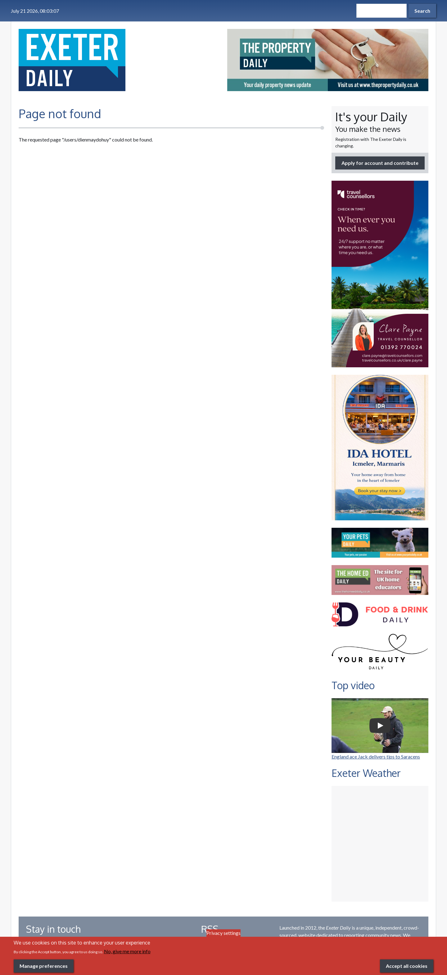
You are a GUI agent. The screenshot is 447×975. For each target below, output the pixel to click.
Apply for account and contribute (379, 163)
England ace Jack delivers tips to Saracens (376, 756)
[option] (327, 60)
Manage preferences (44, 966)
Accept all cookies (406, 966)
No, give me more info (127, 951)
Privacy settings (223, 933)
